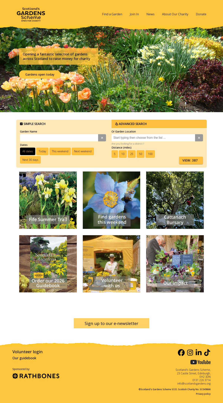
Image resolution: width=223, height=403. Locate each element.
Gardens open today (39, 74)
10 (122, 154)
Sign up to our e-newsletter (111, 323)
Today (42, 151)
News (150, 14)
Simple (33, 124)
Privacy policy (203, 393)
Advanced (131, 124)
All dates (27, 151)
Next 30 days (30, 160)
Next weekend (83, 151)
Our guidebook (24, 358)
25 (131, 154)
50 (140, 154)
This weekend (60, 151)
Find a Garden (112, 14)
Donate (201, 14)
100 (150, 154)
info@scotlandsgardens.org (194, 383)
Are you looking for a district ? (128, 143)
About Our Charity (175, 14)
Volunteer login (27, 351)
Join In (134, 14)
